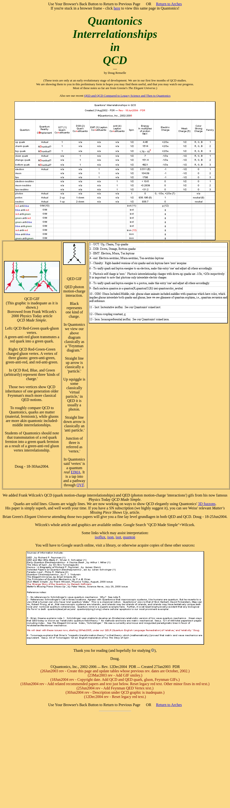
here (117, 8)
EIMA (75, 472)
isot (118, 537)
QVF (80, 485)
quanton (129, 537)
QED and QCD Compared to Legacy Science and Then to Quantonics (127, 95)
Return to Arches (169, 4)
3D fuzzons (206, 504)
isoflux (100, 537)
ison (110, 537)
